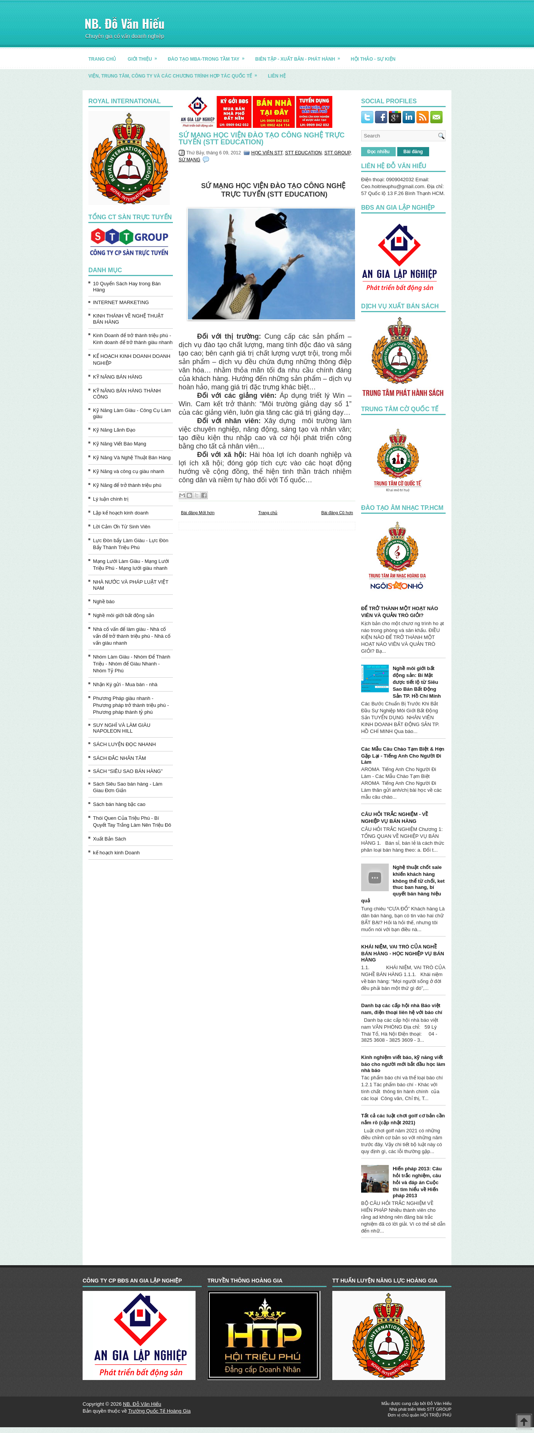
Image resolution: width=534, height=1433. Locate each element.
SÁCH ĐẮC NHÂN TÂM (119, 758)
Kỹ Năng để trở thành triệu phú (127, 485)
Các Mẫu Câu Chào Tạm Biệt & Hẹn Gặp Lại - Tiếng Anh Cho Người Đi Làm (402, 755)
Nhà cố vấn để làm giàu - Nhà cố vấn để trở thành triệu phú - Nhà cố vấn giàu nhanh (132, 636)
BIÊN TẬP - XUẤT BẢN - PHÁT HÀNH (300, 56)
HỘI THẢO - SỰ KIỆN (373, 59)
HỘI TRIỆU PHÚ (435, 1415)
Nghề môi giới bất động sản (123, 615)
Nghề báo (103, 601)
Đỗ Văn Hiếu (439, 1403)
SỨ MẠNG (189, 159)
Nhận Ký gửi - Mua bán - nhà (125, 684)
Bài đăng (413, 151)
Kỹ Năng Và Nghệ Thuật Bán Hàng (132, 457)
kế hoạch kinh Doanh (116, 852)
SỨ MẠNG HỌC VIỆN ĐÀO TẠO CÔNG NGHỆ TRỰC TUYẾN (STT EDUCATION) (262, 139)
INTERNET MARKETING (121, 302)
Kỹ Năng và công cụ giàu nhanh (128, 471)
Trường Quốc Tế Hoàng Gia (159, 1411)
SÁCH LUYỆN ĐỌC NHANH (124, 744)
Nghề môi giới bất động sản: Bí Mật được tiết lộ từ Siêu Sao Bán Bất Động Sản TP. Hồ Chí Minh (417, 682)
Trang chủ (267, 512)
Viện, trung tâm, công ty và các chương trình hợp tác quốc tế (175, 73)
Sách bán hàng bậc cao (119, 804)
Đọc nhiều (378, 151)
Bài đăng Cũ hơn (337, 512)
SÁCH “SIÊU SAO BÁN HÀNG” (128, 771)
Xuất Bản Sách (109, 839)
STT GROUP (337, 153)
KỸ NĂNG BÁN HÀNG (117, 377)
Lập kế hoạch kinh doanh (121, 513)
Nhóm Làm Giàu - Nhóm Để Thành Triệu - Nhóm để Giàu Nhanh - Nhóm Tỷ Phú (131, 663)
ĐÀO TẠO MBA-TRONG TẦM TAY (209, 56)
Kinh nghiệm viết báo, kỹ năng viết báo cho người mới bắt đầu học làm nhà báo (403, 1063)
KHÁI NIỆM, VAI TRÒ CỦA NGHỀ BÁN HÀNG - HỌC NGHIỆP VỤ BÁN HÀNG (402, 953)
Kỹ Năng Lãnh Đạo (114, 430)
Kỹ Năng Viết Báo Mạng (119, 444)
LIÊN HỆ (276, 76)
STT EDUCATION (303, 153)
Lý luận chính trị (110, 499)
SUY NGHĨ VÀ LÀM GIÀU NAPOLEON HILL (121, 728)
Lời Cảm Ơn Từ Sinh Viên (121, 527)
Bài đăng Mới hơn (197, 512)
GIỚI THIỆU (145, 56)
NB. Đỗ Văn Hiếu (124, 23)
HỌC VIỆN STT (266, 153)
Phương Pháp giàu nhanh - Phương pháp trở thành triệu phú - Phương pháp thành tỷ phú (131, 705)
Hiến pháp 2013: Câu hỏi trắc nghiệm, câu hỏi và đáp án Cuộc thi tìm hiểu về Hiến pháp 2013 (417, 1182)
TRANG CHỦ (102, 59)
